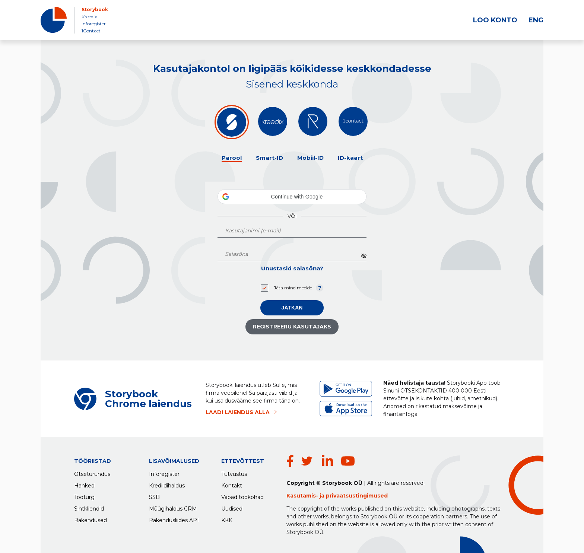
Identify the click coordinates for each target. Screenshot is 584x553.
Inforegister (94, 23)
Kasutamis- (303, 495)
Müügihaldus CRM (173, 506)
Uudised (231, 506)
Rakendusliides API (174, 518)
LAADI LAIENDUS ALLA (238, 412)
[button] (292, 196)
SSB (154, 495)
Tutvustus (234, 472)
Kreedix (89, 16)
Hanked (84, 483)
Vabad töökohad (242, 495)
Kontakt (231, 483)
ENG (536, 20)
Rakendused (90, 518)
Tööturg (84, 495)
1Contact (91, 31)
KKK (226, 518)
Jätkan (292, 308)
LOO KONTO (495, 20)
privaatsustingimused (357, 495)
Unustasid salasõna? (292, 268)
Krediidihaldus (167, 483)
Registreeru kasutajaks (292, 326)
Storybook (95, 9)
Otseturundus (92, 472)
